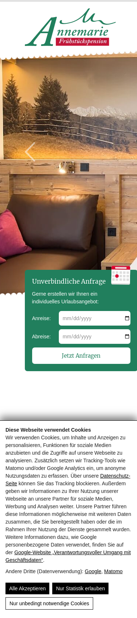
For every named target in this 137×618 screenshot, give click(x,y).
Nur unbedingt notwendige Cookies (49, 603)
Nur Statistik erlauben (80, 588)
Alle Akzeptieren (27, 588)
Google (93, 571)
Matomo (113, 571)
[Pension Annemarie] (71, 44)
